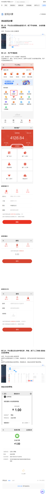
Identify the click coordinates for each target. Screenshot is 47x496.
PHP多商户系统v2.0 (7, 2)
